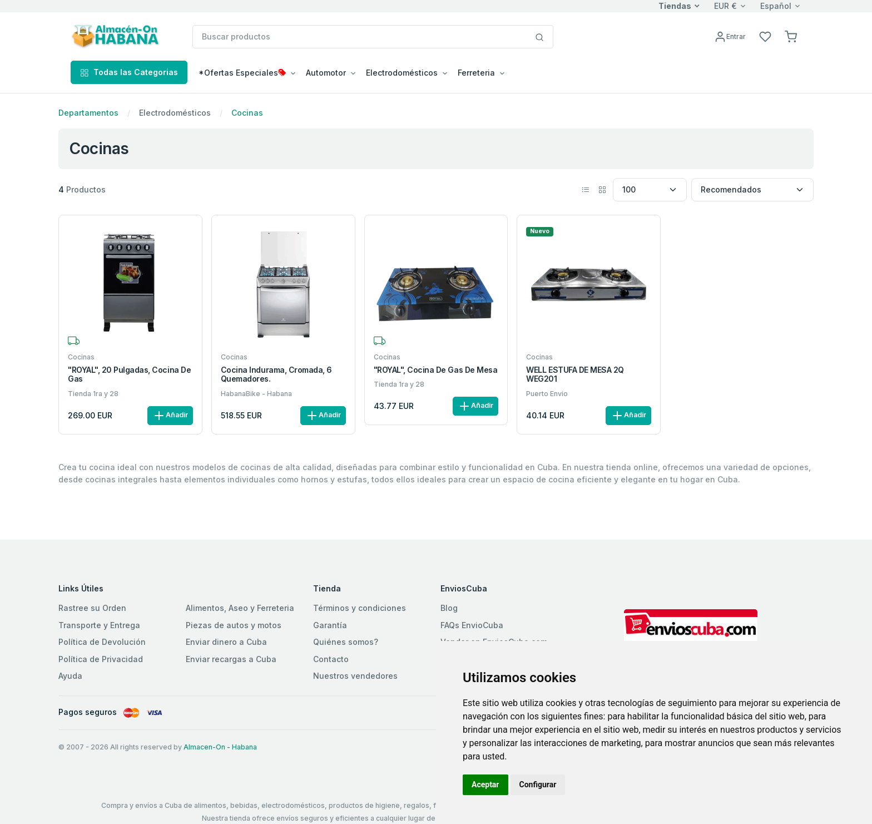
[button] (791, 36)
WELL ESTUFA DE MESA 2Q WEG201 (574, 375)
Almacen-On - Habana (220, 747)
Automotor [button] (326, 72)
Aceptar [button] (485, 784)
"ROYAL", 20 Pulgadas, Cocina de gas (129, 375)
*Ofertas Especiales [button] (242, 72)
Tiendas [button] (674, 6)
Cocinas (247, 112)
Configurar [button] (538, 784)
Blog (449, 608)
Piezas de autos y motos (233, 625)
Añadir (170, 415)
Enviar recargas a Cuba (231, 659)
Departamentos (88, 112)
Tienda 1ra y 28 (93, 393)
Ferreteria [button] (476, 72)
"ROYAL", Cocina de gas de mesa (436, 370)
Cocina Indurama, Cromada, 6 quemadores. (276, 375)
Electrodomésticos (175, 112)
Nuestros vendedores (355, 675)
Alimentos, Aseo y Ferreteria (240, 608)
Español (775, 6)
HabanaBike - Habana (256, 393)
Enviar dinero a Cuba (226, 642)
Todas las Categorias (129, 72)
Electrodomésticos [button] (402, 72)
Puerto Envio (547, 393)
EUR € (725, 6)
